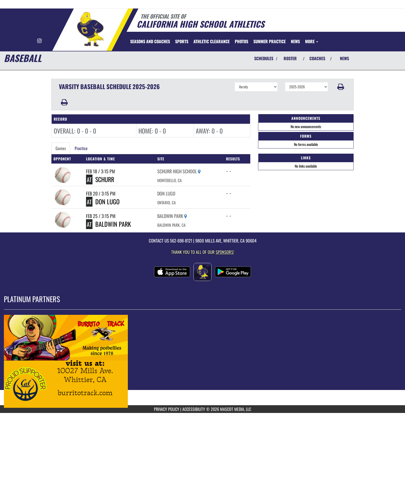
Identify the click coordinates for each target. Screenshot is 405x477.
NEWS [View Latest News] (344, 58)
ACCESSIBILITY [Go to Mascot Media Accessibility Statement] (193, 409)
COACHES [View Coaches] (317, 58)
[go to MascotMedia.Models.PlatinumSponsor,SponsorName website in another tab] (202, 361)
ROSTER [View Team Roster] (290, 58)
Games (61, 148)
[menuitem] (150, 41)
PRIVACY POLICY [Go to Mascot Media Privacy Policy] (166, 409)
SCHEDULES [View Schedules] (263, 58)
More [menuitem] (311, 41)
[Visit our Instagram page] (39, 41)
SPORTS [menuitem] (181, 41)
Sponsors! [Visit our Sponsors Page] (225, 252)
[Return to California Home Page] (90, 29)
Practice (81, 148)
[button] (340, 86)
